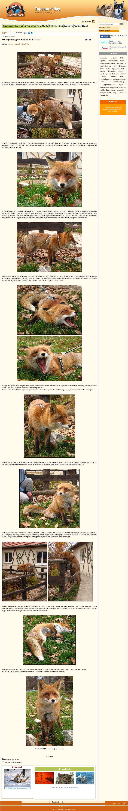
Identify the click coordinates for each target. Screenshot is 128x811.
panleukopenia (105, 79)
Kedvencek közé (104, 28)
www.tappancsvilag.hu (45, 12)
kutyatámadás (105, 66)
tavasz (121, 93)
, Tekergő (23, 44)
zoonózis (103, 58)
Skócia (122, 87)
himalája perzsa (105, 74)
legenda (103, 61)
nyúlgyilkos (104, 90)
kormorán (121, 71)
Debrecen (104, 87)
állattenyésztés (113, 61)
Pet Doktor (53, 26)
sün (121, 76)
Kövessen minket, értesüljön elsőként (111, 42)
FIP (117, 87)
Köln (121, 58)
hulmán (102, 71)
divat (104, 77)
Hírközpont (19, 26)
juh (124, 82)
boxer (121, 85)
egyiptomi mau (118, 69)
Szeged (112, 87)
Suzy (114, 66)
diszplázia (111, 71)
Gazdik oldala (8, 26)
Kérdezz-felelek (30, 26)
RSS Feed (8, 33)
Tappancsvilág (47, 8)
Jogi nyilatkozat (64, 806)
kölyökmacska (109, 84)
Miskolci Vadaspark (14, 44)
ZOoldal (85, 26)
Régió (61, 26)
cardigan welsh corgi (108, 93)
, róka (27, 44)
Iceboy (123, 74)
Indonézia (115, 74)
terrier (122, 61)
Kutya (39, 26)
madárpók (114, 58)
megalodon (120, 90)
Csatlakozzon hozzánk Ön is (113, 36)
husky (113, 90)
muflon (122, 63)
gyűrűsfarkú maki (119, 79)
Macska (45, 26)
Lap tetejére (56, 802)
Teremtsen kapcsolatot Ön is (113, 48)
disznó (108, 69)
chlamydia (104, 95)
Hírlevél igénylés (104, 31)
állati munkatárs (106, 82)
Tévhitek (77, 26)
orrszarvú (113, 63)
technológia (104, 63)
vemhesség (118, 82)
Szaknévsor (68, 26)
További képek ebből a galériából (17, 788)
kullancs (112, 76)
